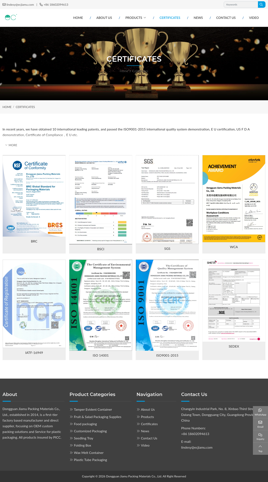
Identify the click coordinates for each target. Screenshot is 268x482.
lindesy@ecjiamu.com (20, 4)
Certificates (170, 18)
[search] (261, 4)
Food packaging (85, 424)
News (198, 18)
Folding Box (82, 445)
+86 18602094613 (56, 4)
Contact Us (226, 18)
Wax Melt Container (89, 453)
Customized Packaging (90, 431)
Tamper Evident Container (93, 409)
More (13, 145)
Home (78, 18)
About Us (104, 18)
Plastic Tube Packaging (90, 460)
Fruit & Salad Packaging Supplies (97, 417)
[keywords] (241, 4)
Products (133, 18)
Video (254, 18)
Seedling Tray (83, 438)
